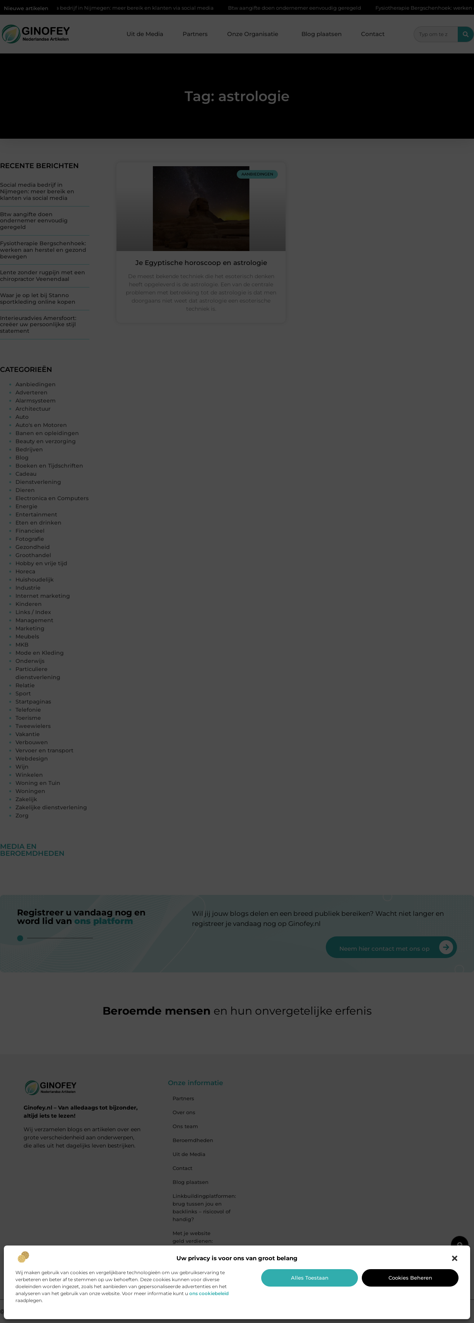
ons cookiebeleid (209, 1293)
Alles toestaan (310, 1278)
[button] (455, 1258)
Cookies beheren (410, 1278)
